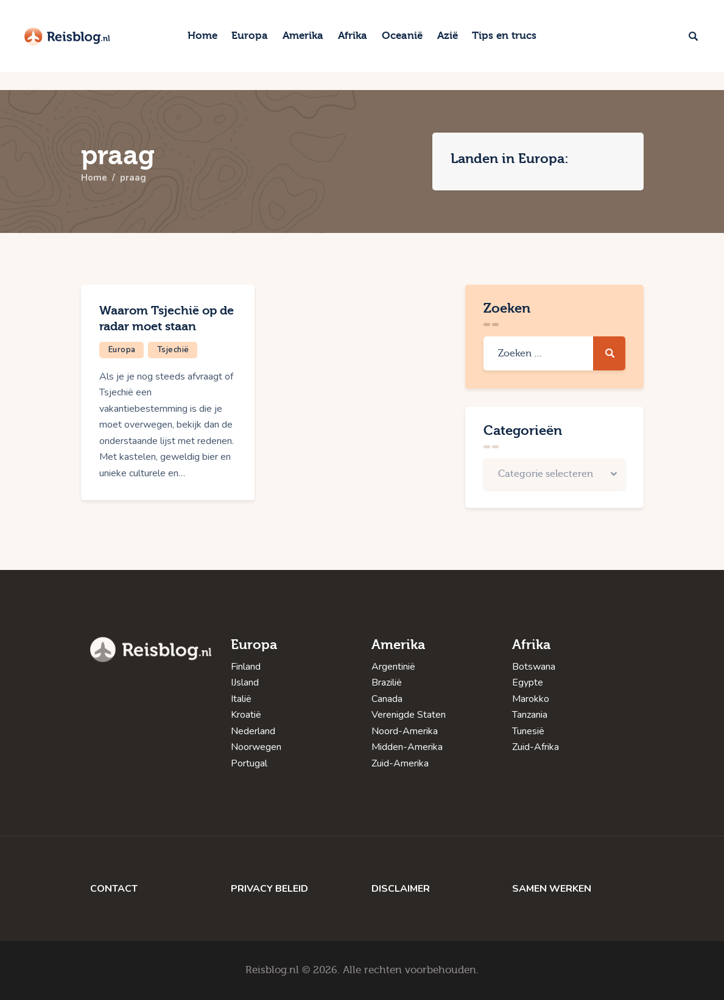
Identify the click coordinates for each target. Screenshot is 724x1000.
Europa (122, 349)
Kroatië (246, 714)
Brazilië (386, 682)
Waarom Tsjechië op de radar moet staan (166, 318)
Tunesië (528, 731)
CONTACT (114, 888)
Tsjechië (173, 349)
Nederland (253, 731)
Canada (386, 699)
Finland (246, 666)
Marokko (530, 699)
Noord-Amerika (404, 731)
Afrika (531, 645)
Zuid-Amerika (400, 763)
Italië (241, 699)
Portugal (249, 763)
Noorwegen (256, 747)
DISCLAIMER (400, 888)
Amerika (398, 645)
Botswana (533, 666)
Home (95, 178)
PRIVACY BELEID (269, 888)
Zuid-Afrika (535, 747)
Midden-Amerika (407, 747)
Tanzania (529, 714)
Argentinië (393, 666)
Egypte (527, 682)
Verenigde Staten (408, 714)
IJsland (245, 682)
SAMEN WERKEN (551, 888)
